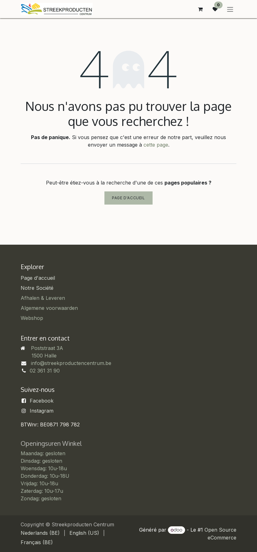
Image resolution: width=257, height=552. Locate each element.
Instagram (41, 411)
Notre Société (37, 288)
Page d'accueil (128, 197)
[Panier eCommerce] (200, 9)
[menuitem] (40, 533)
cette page (156, 145)
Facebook (41, 401)
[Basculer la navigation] (230, 9)
